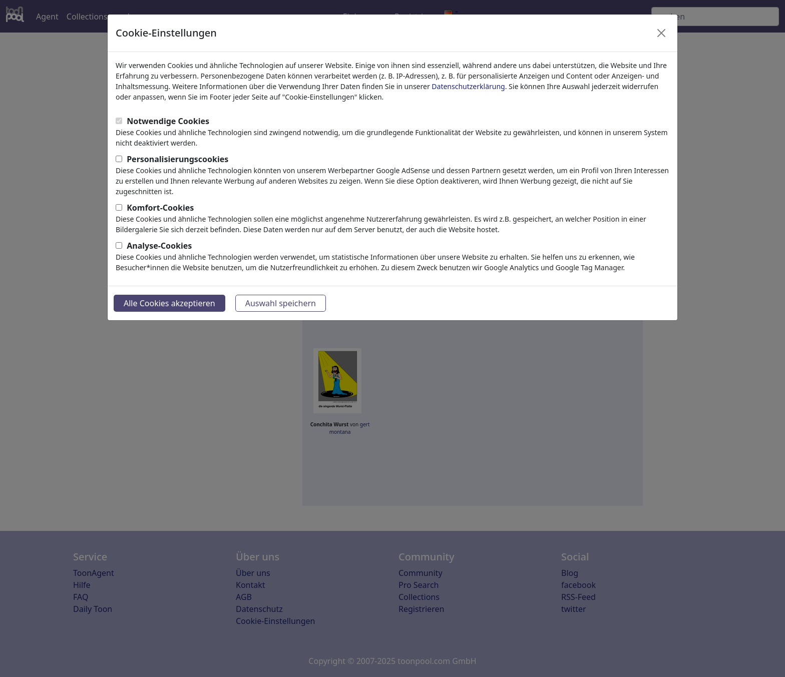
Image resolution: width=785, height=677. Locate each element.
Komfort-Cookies (160, 207)
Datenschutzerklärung (468, 86)
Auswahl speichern (280, 303)
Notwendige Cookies (168, 121)
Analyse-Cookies (159, 245)
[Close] (661, 33)
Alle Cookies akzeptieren (169, 303)
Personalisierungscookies (177, 159)
